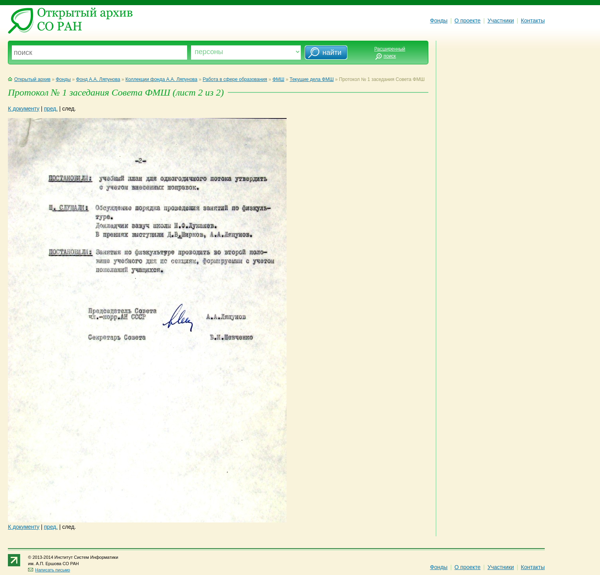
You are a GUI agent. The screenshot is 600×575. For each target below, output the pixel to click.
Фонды (438, 20)
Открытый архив (29, 79)
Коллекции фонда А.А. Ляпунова (161, 79)
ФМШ (278, 79)
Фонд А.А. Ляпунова (98, 79)
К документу (23, 108)
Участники (501, 20)
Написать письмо (49, 569)
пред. (51, 108)
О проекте (467, 20)
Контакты (533, 20)
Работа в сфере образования (234, 79)
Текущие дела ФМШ (312, 79)
